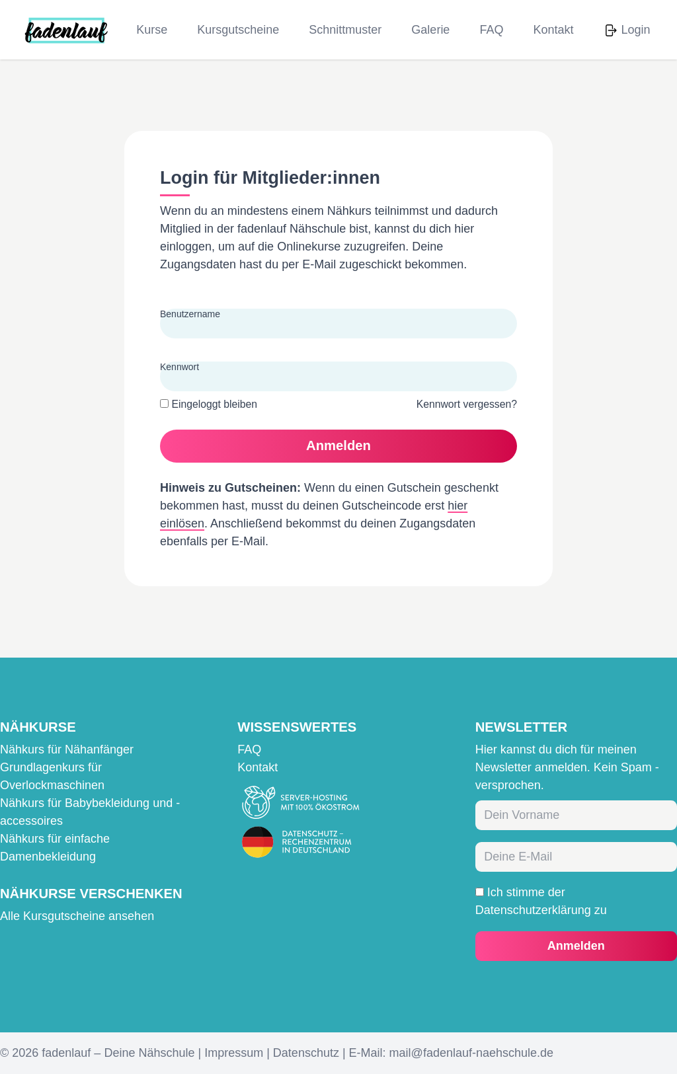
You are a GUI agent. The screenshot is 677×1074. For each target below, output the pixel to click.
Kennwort (179, 367)
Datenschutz (306, 1052)
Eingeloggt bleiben (208, 404)
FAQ (491, 29)
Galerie (430, 29)
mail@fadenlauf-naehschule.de (471, 1052)
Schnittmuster (345, 29)
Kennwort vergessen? (467, 404)
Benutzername (190, 314)
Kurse (151, 29)
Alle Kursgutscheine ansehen (77, 916)
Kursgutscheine (238, 29)
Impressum (233, 1052)
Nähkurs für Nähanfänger (67, 749)
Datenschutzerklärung (533, 910)
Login (635, 29)
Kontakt (553, 29)
